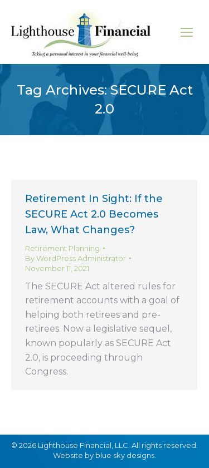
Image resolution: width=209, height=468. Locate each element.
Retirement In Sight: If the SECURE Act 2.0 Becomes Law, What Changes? (94, 214)
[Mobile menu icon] (187, 32)
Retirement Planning (62, 248)
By (75, 258)
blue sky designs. (125, 455)
